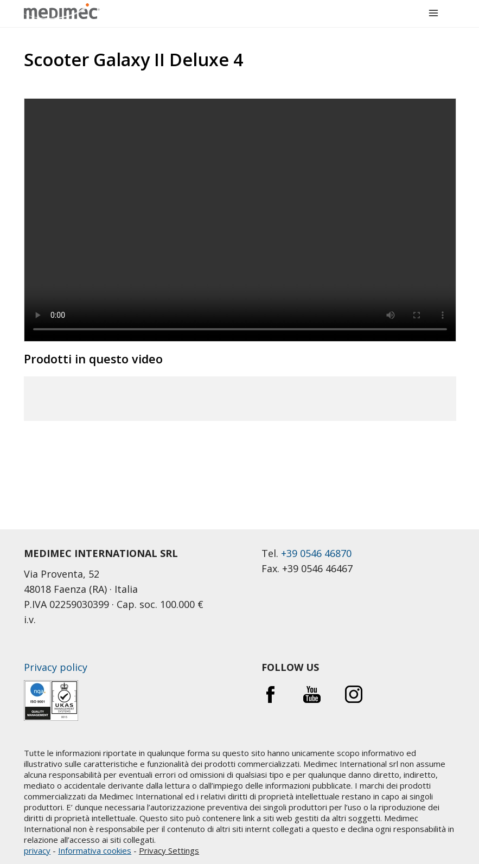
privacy (37, 850)
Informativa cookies (94, 850)
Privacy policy (55, 667)
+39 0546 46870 (316, 553)
